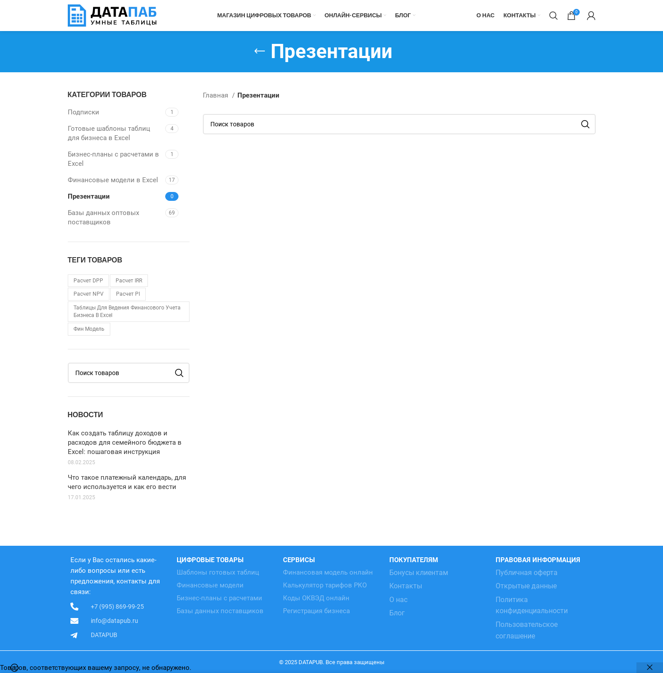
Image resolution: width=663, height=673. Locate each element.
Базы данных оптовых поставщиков (103, 217)
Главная (216, 95)
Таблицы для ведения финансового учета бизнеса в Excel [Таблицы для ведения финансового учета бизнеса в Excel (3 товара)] (127, 311)
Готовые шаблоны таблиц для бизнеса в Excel (109, 133)
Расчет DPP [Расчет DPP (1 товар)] (88, 281)
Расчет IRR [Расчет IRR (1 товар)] (129, 281)
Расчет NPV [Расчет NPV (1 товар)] (89, 294)
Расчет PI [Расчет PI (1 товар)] (128, 294)
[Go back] (259, 51)
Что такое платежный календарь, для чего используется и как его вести (127, 482)
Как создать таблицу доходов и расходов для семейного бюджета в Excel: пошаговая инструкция (125, 442)
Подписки (83, 112)
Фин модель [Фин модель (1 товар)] (89, 329)
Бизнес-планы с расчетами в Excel (113, 159)
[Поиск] (553, 15)
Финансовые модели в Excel (113, 180)
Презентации (89, 196)
